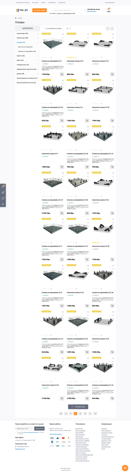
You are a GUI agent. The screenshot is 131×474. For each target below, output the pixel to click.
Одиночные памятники (82, 448)
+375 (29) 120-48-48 (93, 9)
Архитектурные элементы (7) (27, 78)
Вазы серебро (79, 432)
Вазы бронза (79, 428)
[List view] (108, 28)
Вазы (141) (20, 60)
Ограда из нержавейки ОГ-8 (52, 292)
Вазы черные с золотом (82, 438)
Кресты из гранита (81, 452)
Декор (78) (20, 74)
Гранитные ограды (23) (25, 47)
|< (60, 413)
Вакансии (61, 2)
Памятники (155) (22, 38)
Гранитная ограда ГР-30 (100, 107)
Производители (106, 446)
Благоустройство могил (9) (26, 82)
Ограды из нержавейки (82, 444)
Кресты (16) (21, 56)
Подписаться (39, 428)
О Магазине (52, 2)
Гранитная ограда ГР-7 (50, 153)
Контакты (35, 2)
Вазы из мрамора (80, 430)
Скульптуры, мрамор (81, 456)
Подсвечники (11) (23, 65)
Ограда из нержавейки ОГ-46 (102, 292)
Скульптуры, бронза (81, 458)
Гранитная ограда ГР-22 (50, 385)
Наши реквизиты (106, 430)
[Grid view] (112, 28)
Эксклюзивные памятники (83, 450)
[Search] (52, 10)
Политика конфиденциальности (31, 432)
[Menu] (39, 10)
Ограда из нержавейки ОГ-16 (77, 339)
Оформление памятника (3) (26, 69)
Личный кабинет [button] (110, 2)
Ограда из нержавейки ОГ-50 (52, 107)
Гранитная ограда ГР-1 (75, 107)
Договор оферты (106, 438)
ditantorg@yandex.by (56, 434)
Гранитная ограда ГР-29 (100, 246)
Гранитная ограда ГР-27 (100, 339)
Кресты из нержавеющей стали (84, 454)
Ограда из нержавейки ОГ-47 (102, 153)
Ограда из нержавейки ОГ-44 (52, 339)
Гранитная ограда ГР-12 (100, 200)
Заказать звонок (91, 11)
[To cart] (62, 74)
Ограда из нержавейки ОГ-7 (52, 246)
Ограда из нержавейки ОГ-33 (77, 200)
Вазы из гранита (80, 434)
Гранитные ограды (81, 442)
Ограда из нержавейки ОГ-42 (102, 385)
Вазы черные (79, 436)
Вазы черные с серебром (83, 440)
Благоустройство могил (82, 460)
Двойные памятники (81, 446)
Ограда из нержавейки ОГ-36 (77, 153)
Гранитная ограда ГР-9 (75, 61)
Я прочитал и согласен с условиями (30, 433)
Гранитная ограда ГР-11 (100, 61)
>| (95, 413)
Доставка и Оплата (22, 2)
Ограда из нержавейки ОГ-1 (52, 61)
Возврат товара (105, 442)
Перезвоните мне (20, 449)
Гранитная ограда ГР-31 (75, 292)
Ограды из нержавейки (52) (27, 51)
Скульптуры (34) (22, 33)
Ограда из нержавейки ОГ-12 (77, 246)
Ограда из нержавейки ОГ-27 (52, 200)
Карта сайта (104, 444)
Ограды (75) (21, 42)
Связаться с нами (106, 440)
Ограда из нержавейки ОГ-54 (77, 385)
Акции (43, 2)
